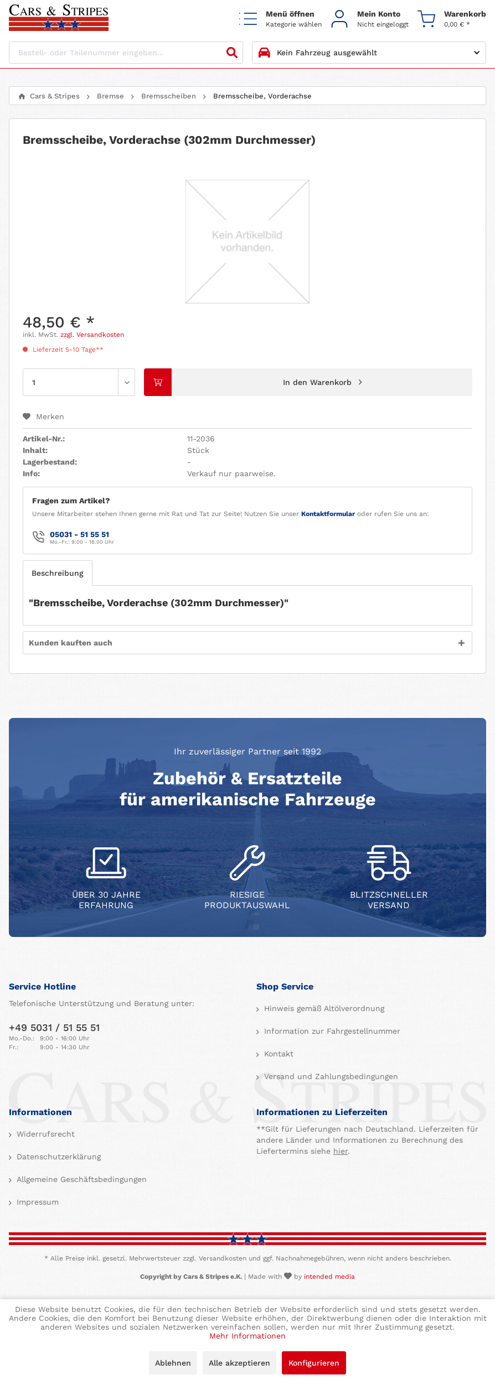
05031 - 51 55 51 (79, 534)
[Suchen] (232, 52)
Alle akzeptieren (239, 1362)
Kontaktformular (328, 514)
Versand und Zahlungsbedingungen (329, 1076)
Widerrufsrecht (44, 1133)
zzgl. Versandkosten (92, 335)
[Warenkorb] (451, 18)
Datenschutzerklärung (57, 1156)
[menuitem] (280, 18)
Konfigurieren (313, 1362)
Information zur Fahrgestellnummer (330, 1031)
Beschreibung (58, 573)
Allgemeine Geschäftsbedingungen (80, 1179)
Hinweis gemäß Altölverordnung (322, 1008)
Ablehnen (173, 1362)
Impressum (36, 1201)
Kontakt (277, 1053)
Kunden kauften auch (70, 642)
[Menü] (280, 18)
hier (340, 1151)
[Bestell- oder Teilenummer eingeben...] (126, 52)
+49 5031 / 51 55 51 (54, 1027)
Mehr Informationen (247, 1335)
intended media (329, 1276)
